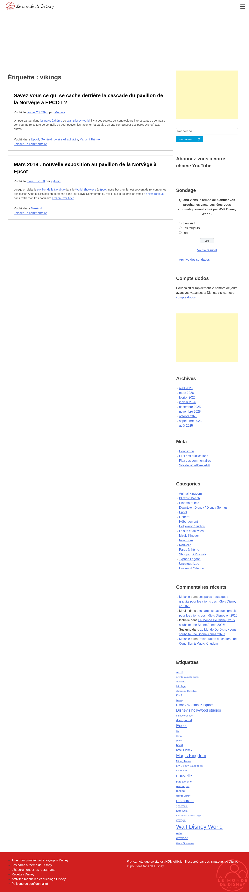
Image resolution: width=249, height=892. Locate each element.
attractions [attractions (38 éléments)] (181, 681)
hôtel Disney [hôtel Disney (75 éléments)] (184, 750)
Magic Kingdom (189, 535)
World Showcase (85, 189)
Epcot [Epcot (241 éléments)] (181, 725)
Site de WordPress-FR (194, 465)
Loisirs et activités (65, 139)
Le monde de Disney (35, 6)
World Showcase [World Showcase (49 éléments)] (185, 843)
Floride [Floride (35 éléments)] (179, 736)
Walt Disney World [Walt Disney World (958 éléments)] (199, 826)
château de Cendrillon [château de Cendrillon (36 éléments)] (186, 691)
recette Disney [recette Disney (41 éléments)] (183, 796)
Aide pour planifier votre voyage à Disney (40, 860)
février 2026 (187, 397)
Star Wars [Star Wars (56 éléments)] (182, 810)
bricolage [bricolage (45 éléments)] (181, 686)
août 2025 (186, 425)
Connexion (186, 451)
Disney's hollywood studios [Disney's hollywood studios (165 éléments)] (198, 710)
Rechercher (185, 139)
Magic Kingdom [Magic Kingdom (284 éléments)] (191, 755)
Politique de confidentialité (30, 883)
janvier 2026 (187, 402)
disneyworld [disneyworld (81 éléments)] (184, 720)
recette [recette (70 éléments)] (180, 790)
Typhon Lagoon (189, 559)
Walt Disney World (78, 120)
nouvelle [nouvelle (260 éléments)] (184, 775)
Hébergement (188, 521)
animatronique (155, 193)
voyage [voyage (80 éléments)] (181, 820)
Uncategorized (189, 563)
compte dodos (186, 297)
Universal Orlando (191, 568)
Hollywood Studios (192, 526)
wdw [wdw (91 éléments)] (179, 833)
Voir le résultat (207, 250)
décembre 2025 (190, 407)
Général (46, 139)
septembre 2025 (190, 421)
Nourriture (186, 540)
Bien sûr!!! (189, 223)
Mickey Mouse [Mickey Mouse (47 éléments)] (183, 761)
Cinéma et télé (189, 503)
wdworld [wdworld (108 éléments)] (182, 838)
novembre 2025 (190, 411)
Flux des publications (193, 456)
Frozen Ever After (63, 198)
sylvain (55, 181)
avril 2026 (185, 388)
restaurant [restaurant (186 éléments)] (185, 801)
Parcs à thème (90, 139)
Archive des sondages (194, 259)
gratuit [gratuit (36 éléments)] (179, 740)
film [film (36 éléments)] (177, 731)
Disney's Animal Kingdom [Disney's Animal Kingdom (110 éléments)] (194, 705)
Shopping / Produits (192, 554)
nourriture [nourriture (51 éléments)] (181, 770)
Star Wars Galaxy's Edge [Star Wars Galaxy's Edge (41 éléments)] (188, 815)
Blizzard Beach (189, 498)
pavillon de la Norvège (51, 189)
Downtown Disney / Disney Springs (203, 507)
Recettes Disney (23, 874)
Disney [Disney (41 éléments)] (179, 700)
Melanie (59, 112)
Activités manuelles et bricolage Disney (39, 879)
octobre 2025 (188, 416)
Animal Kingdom (190, 493)
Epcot (35, 139)
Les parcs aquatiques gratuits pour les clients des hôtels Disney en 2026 (207, 601)
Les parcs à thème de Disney (32, 865)
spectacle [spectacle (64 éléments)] (182, 806)
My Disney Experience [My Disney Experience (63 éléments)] (189, 765)
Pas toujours (191, 228)
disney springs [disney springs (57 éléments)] (184, 715)
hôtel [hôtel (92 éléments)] (179, 745)
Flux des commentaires (195, 460)
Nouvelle (185, 545)
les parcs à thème (51, 120)
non (185, 232)
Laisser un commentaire (30, 144)
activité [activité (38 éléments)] (179, 672)
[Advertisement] (124, 40)
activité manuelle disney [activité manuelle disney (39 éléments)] (187, 677)
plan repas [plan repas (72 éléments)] (182, 786)
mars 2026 (186, 392)
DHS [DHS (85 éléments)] (179, 695)
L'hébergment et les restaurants (33, 869)
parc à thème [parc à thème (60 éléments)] (184, 781)
